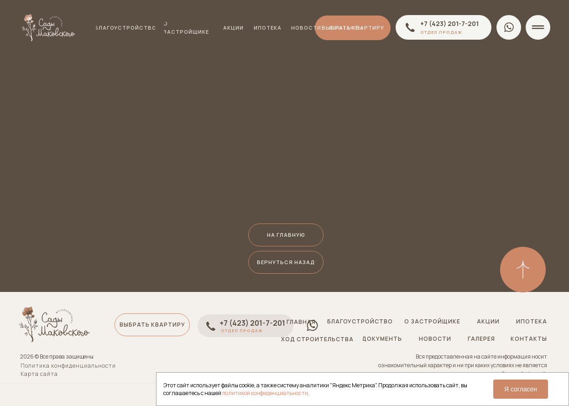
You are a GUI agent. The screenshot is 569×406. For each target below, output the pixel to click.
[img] (523, 269)
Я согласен (520, 389)
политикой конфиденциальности (265, 393)
